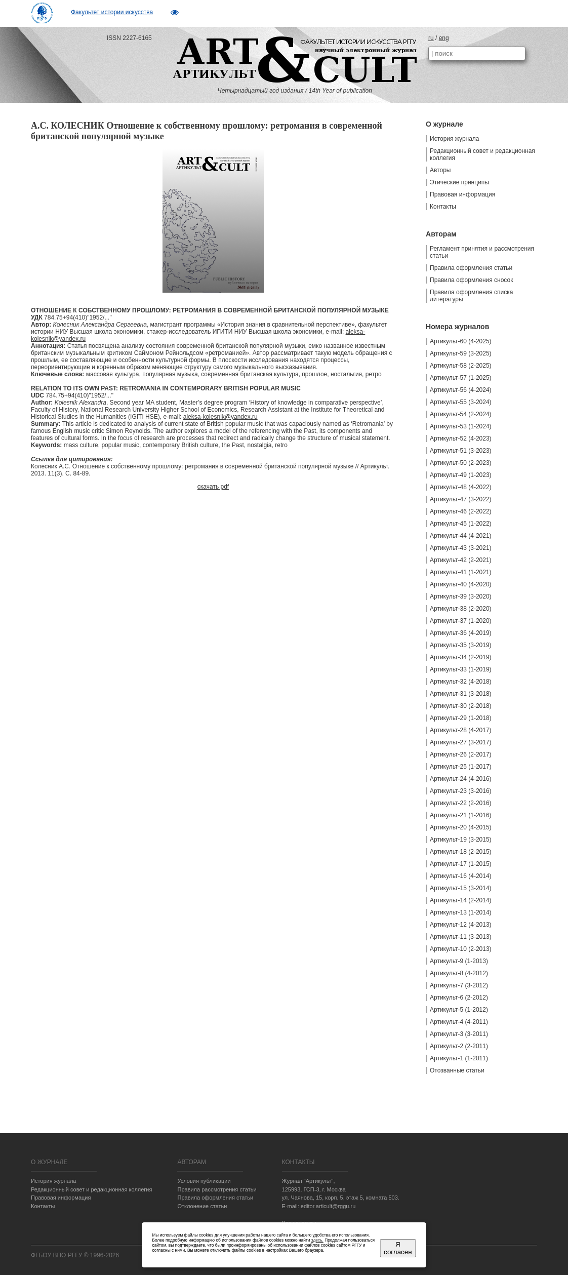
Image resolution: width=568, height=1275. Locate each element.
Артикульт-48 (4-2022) (461, 487)
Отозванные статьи (457, 1070)
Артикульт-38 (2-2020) (461, 608)
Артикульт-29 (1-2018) (461, 718)
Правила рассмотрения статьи (216, 1189)
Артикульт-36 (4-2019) (461, 632)
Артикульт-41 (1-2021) (461, 572)
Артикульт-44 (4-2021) (461, 535)
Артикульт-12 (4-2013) (461, 924)
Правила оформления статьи (471, 267)
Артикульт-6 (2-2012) (459, 997)
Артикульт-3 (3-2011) (459, 1034)
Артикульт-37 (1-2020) (461, 620)
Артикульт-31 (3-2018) (461, 693)
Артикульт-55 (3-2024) (461, 402)
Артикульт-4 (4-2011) (459, 1021)
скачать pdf (213, 486)
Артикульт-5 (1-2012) (459, 1009)
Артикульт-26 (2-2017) (461, 754)
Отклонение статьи (202, 1206)
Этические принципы (459, 182)
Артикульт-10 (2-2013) (461, 948)
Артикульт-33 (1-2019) (461, 669)
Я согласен (398, 1248)
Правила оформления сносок (471, 280)
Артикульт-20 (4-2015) (461, 827)
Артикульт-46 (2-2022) (461, 511)
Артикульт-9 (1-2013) (459, 961)
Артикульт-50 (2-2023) (461, 462)
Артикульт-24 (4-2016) (461, 778)
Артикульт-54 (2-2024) (461, 414)
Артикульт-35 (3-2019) (461, 645)
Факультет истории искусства (112, 12)
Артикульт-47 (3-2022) (461, 499)
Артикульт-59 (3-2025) (461, 353)
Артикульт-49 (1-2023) (461, 475)
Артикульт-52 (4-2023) (461, 438)
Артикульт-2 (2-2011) (459, 1046)
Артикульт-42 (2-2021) (461, 560)
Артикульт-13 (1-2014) (461, 912)
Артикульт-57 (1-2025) (461, 377)
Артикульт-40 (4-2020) (461, 584)
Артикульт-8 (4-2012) (459, 973)
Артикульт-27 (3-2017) (461, 742)
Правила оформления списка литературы (471, 296)
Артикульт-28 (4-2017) (461, 730)
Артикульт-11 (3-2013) (461, 936)
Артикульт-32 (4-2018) (461, 681)
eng (444, 38)
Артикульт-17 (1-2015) (461, 863)
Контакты (443, 206)
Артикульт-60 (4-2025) (461, 341)
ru (431, 38)
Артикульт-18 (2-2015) (461, 851)
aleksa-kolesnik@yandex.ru (220, 416)
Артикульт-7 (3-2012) (459, 985)
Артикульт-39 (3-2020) (461, 596)
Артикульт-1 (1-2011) (459, 1058)
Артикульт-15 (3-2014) (461, 888)
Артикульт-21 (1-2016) (461, 815)
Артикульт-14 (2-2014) (461, 900)
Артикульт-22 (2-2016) (461, 803)
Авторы (440, 170)
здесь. (317, 1240)
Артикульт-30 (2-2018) (461, 705)
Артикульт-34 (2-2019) (461, 657)
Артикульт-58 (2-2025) (461, 365)
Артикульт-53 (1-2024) (461, 426)
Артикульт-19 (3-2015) (461, 839)
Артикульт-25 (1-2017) (461, 766)
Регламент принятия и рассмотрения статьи (482, 252)
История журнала (454, 138)
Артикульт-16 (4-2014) (461, 876)
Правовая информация (462, 194)
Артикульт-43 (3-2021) (461, 547)
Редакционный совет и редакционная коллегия (482, 154)
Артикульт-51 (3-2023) (461, 450)
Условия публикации (203, 1181)
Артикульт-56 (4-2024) (461, 389)
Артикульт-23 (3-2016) (461, 790)
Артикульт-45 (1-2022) (461, 523)
